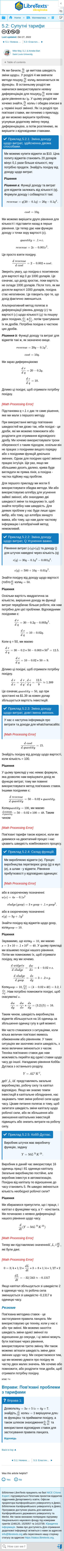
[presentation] (23, 70)
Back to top (7, 1450)
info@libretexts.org (12, 1534)
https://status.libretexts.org (39, 1537)
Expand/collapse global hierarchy (5, 18)
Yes (8, 1479)
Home (15, 17)
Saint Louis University (23, 54)
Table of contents (16, 62)
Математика (36, 17)
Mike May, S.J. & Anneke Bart (26, 51)
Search (4, 1546)
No (20, 1479)
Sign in (60, 1548)
